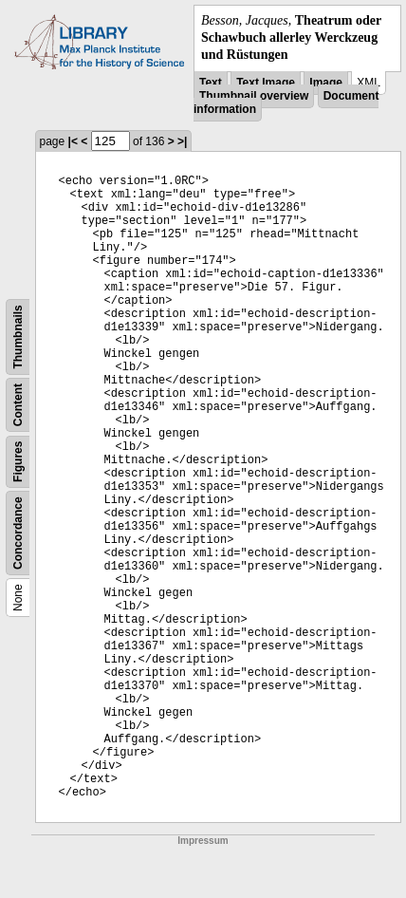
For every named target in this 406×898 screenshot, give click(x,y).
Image (325, 82)
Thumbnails (18, 336)
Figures (18, 460)
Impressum (202, 840)
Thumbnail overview (253, 96)
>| (182, 141)
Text (210, 82)
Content (18, 404)
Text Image (265, 82)
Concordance (18, 533)
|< (73, 141)
